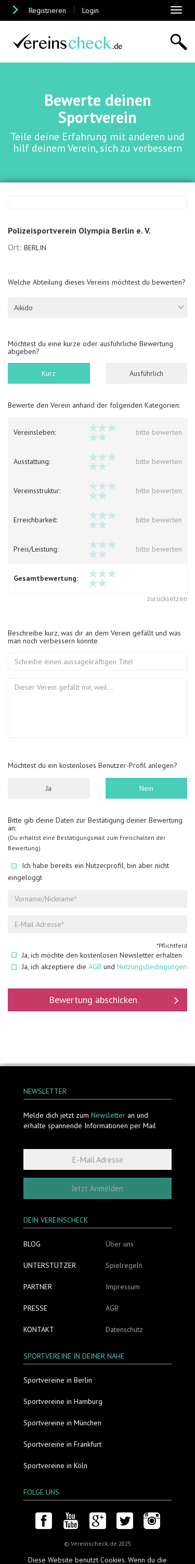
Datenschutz (124, 1329)
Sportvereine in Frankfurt (62, 1444)
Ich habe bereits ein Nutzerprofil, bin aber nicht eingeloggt (88, 872)
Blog (32, 1244)
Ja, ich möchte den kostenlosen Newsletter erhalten (96, 956)
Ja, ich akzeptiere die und (99, 967)
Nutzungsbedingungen (152, 967)
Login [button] (90, 10)
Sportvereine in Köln (55, 1465)
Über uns (120, 1244)
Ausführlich (146, 374)
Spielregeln (124, 1265)
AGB (94, 967)
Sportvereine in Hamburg (62, 1401)
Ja (48, 789)
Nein (146, 789)
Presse (35, 1308)
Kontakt (38, 1329)
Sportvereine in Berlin (57, 1380)
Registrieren (47, 10)
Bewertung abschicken (114, 1001)
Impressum (123, 1286)
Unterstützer (49, 1265)
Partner (37, 1286)
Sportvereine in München (62, 1422)
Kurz (49, 374)
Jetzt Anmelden (97, 1188)
